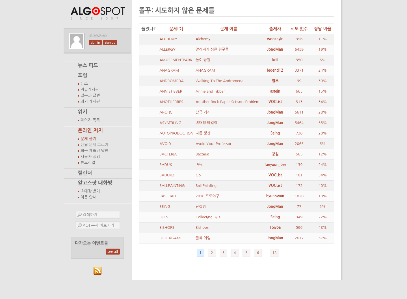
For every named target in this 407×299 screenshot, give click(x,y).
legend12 (275, 70)
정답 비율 (322, 29)
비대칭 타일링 (206, 123)
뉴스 (84, 84)
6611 (299, 112)
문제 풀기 (88, 139)
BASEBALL (168, 196)
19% (323, 49)
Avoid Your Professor (213, 144)
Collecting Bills (208, 217)
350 (299, 60)
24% (323, 70)
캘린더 (85, 173)
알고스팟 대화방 (95, 182)
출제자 (275, 29)
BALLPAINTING (172, 185)
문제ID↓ (176, 29)
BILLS (163, 217)
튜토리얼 (88, 163)
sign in (95, 42)
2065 (299, 144)
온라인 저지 (90, 130)
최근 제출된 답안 (95, 151)
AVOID (165, 144)
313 (299, 102)
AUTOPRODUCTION (176, 133)
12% (323, 154)
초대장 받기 (90, 191)
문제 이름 (228, 29)
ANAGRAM (169, 70)
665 (299, 91)
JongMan (275, 49)
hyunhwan (275, 196)
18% (323, 196)
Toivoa (275, 227)
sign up (110, 42)
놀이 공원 (203, 60)
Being (275, 133)
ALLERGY (167, 49)
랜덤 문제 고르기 (95, 145)
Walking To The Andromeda (219, 81)
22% (323, 217)
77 (299, 206)
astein (275, 91)
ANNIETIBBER (170, 91)
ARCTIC (165, 112)
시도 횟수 (299, 29)
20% (323, 133)
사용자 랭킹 (90, 157)
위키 (82, 111)
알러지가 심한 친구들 (212, 49)
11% (323, 39)
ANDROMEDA (171, 81)
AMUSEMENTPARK (175, 60)
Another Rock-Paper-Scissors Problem (227, 102)
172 (299, 185)
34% (323, 102)
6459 (299, 49)
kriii (275, 60)
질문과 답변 (90, 95)
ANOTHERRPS (171, 102)
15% (323, 91)
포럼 (82, 75)
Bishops (202, 227)
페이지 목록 (90, 120)
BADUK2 (166, 175)
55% (323, 123)
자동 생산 (203, 133)
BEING (164, 206)
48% (323, 227)
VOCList (275, 102)
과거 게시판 (90, 101)
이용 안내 (88, 197)
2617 (299, 238)
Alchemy (203, 39)
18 (274, 253)
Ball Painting (206, 185)
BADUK (165, 164)
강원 (275, 154)
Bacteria (202, 154)
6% (322, 60)
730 (299, 133)
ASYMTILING (170, 123)
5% (322, 206)
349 (299, 217)
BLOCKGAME (170, 238)
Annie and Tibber (210, 91)
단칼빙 (201, 206)
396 (299, 39)
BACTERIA (168, 154)
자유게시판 (90, 89)
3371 (299, 70)
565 (299, 154)
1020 (299, 196)
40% (323, 185)
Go (198, 175)
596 (299, 227)
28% (323, 112)
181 (299, 175)
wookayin (275, 39)
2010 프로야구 (207, 196)
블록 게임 (203, 238)
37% (323, 238)
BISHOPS (166, 227)
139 (299, 164)
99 (299, 81)
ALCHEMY (168, 39)
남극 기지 (203, 112)
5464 (299, 123)
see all (112, 251)
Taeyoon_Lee (275, 164)
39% (323, 81)
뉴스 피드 (88, 65)
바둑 (199, 164)
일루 (275, 81)
